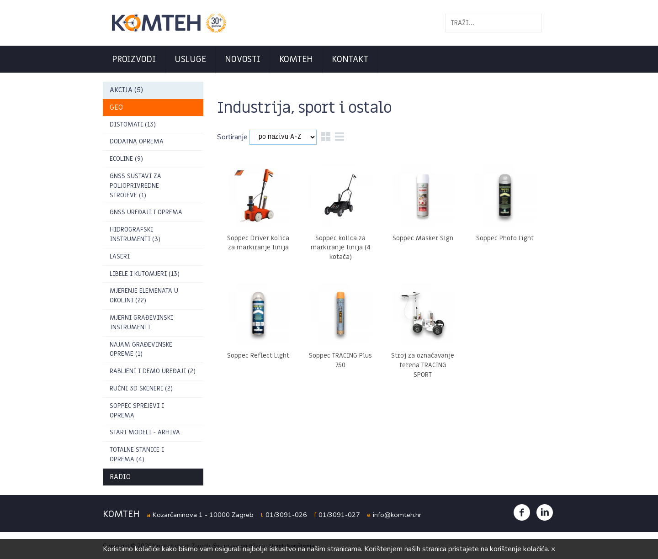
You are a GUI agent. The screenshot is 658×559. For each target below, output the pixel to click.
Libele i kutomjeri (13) (145, 273)
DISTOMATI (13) (133, 124)
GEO (116, 107)
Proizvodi (134, 59)
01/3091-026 (286, 514)
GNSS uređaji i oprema (146, 212)
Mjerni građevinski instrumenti (141, 322)
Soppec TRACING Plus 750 (340, 360)
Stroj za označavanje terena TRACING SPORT (422, 365)
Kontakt (350, 59)
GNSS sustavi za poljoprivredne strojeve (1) (135, 186)
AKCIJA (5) (126, 90)
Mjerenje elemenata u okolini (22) (144, 295)
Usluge (191, 59)
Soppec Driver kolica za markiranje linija (258, 243)
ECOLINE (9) (126, 158)
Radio (120, 477)
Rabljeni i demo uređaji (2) (153, 371)
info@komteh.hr (397, 514)
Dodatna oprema (137, 141)
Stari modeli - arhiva (145, 432)
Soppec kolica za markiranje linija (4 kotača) (341, 248)
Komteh (296, 59)
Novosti (242, 59)
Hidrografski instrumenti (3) (135, 234)
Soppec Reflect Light (258, 355)
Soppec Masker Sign (423, 238)
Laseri (120, 256)
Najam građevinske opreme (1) (141, 349)
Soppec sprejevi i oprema (137, 410)
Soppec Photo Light (505, 238)
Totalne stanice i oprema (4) (137, 454)
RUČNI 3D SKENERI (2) (141, 388)
